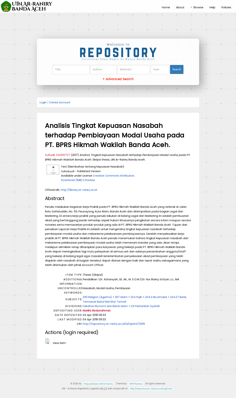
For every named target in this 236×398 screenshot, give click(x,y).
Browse (198, 7)
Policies (226, 7)
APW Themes (135, 383)
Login (43, 102)
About (180, 7)
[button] (47, 341)
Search (176, 69)
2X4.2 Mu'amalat (156, 297)
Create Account (59, 102)
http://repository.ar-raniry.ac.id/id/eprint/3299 (114, 324)
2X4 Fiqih (136, 297)
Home (166, 7)
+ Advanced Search (118, 79)
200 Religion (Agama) (97, 297)
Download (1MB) (72, 180)
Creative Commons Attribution (113, 176)
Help (212, 7)
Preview (90, 180)
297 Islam (121, 297)
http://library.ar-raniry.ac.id (79, 190)
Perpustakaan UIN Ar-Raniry (98, 383)
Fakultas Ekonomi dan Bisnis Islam (105, 306)
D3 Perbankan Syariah (145, 306)
